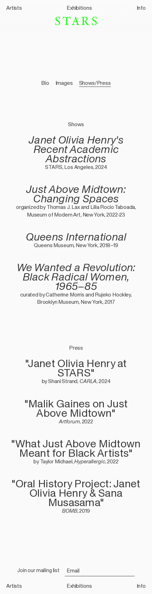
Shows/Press (95, 83)
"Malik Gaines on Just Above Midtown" (76, 408)
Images (64, 83)
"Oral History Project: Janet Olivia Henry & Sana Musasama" (76, 493)
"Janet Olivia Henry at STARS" (76, 368)
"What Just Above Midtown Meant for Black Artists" (75, 448)
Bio (45, 83)
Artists (14, 7)
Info (141, 7)
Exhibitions (79, 7)
